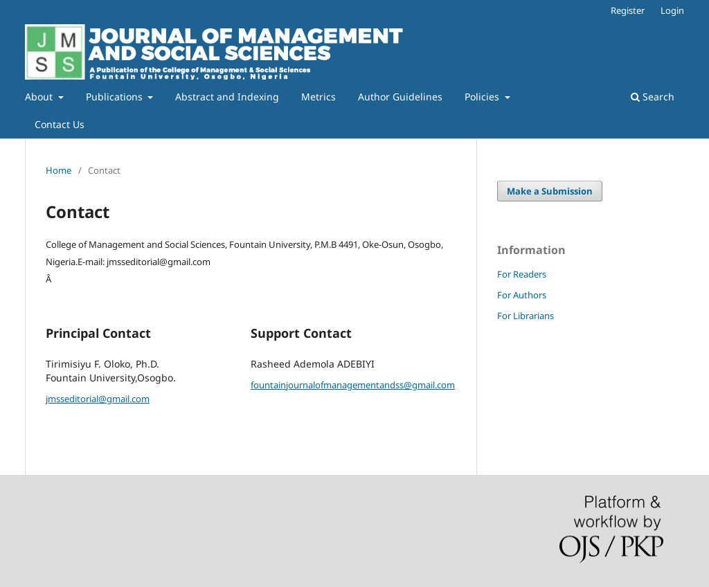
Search (652, 96)
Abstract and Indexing (227, 96)
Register (628, 10)
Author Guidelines (400, 96)
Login (672, 10)
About (40, 96)
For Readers (521, 274)
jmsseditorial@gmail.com (98, 398)
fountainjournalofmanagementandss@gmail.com (353, 385)
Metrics (318, 96)
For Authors (521, 295)
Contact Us (59, 124)
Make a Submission (550, 191)
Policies (483, 96)
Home (58, 170)
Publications (115, 96)
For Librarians (525, 315)
